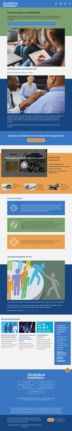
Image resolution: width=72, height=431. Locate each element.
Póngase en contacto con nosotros (43, 401)
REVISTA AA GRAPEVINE (54, 169)
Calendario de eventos (28, 401)
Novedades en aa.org (36, 393)
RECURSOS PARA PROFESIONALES (61, 361)
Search (70, 4)
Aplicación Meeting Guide (45, 388)
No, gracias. (60, 420)
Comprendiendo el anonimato (43, 337)
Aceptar (50, 420)
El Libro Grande (26, 383)
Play (24, 165)
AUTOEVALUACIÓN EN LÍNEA (56, 165)
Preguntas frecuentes (60, 359)
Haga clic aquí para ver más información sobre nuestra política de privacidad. (24, 425)
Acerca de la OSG (45, 399)
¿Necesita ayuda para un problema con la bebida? (28, 399)
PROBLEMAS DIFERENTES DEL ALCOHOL (59, 167)
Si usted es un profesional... (31, 311)
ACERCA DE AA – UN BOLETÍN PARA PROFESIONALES (57, 172)
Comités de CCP (61, 356)
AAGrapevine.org (26, 388)
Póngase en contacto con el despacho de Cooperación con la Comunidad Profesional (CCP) (32, 24)
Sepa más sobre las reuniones (36, 140)
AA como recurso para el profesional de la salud (9, 338)
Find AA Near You (56, 4)
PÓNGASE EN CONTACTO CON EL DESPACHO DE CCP (61, 353)
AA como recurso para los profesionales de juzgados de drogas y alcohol (26, 339)
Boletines (53, 399)
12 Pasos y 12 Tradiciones (45, 383)
